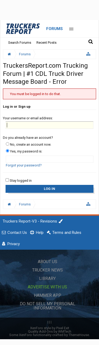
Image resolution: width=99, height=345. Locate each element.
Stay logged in (19, 181)
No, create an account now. (28, 144)
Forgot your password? (24, 165)
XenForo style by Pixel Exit (49, 328)
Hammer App (47, 295)
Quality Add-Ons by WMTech (49, 331)
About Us (47, 261)
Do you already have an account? (28, 138)
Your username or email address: (28, 118)
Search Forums (19, 43)
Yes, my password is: (24, 151)
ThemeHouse (79, 335)
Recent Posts (46, 43)
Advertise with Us (47, 286)
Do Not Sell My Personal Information (47, 305)
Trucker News (47, 270)
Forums (54, 28)
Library (47, 278)
